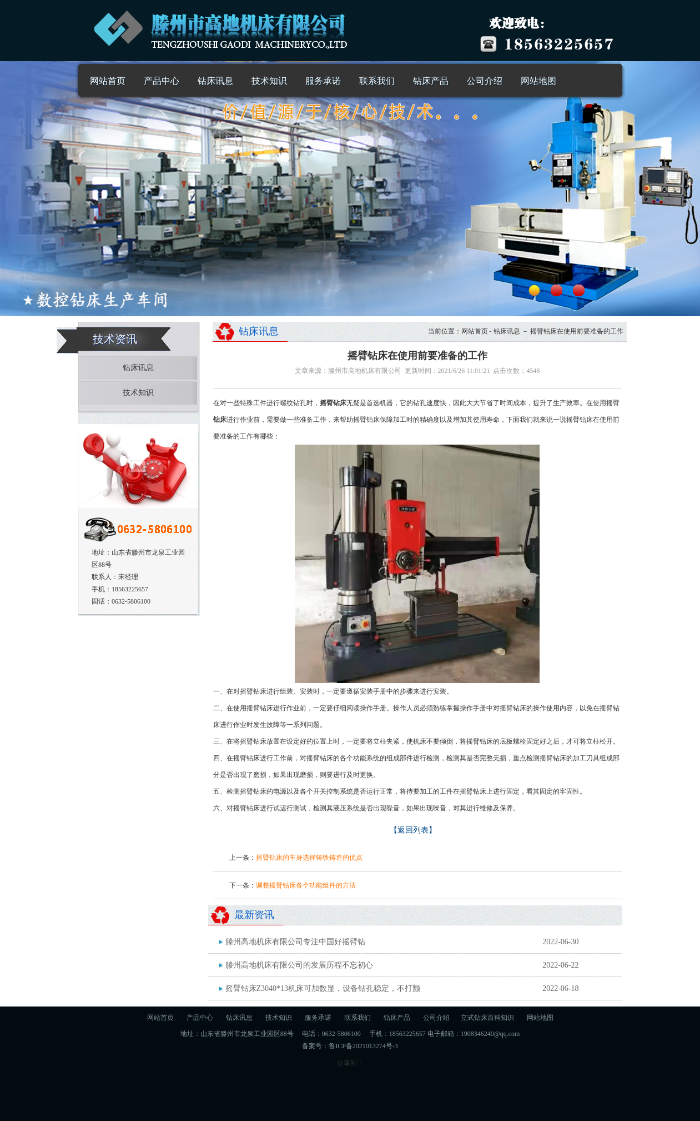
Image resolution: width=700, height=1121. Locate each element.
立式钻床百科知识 (487, 1018)
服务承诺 (323, 81)
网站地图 (538, 81)
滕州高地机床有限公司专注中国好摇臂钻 (295, 942)
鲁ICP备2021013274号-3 (363, 1046)
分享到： (350, 1063)
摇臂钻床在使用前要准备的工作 (576, 331)
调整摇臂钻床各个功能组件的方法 (306, 885)
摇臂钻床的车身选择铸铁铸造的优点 (309, 857)
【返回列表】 (413, 830)
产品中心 (161, 81)
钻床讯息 (215, 81)
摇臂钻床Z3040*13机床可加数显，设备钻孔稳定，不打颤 (323, 988)
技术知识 (269, 81)
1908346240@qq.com (490, 1034)
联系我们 (377, 81)
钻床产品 (431, 81)
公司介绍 (484, 81)
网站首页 (107, 81)
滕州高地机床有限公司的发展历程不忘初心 (299, 965)
